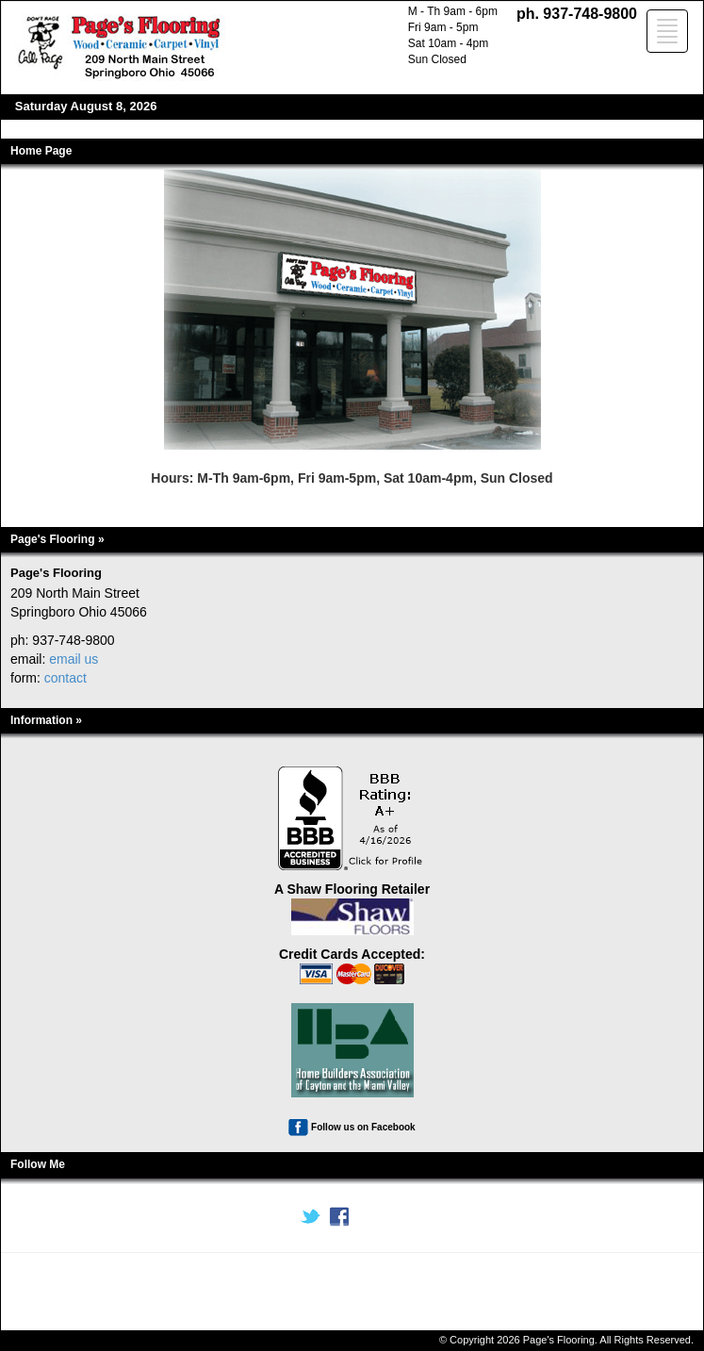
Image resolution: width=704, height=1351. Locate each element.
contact (65, 677)
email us (73, 659)
